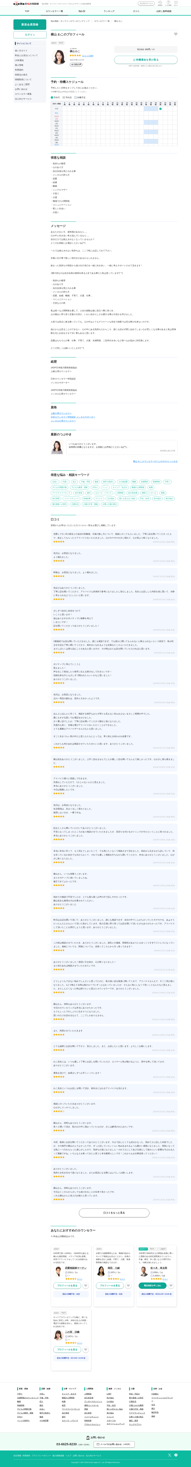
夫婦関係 (144, 482)
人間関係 (119, 493)
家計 (153, 1408)
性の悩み (157, 498)
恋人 (74, 482)
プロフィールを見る (67, 1285)
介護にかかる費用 (136, 1405)
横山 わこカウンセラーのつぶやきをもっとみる (155, 461)
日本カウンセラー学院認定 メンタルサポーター (73, 417)
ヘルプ (68, 1455)
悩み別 (82, 11)
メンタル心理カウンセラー (63, 421)
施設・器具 (133, 1421)
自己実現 (78, 493)
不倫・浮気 (85, 482)
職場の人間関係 (138, 487)
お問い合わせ (21, 89)
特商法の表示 (21, 75)
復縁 (96, 482)
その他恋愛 (123, 482)
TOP (27, 11)
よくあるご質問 (22, 84)
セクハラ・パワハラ (103, 493)
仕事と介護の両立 (110, 504)
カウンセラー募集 (23, 94)
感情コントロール (149, 493)
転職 (151, 487)
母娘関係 (156, 482)
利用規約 (19, 70)
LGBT (109, 1394)
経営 (64, 1405)
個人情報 (19, 65)
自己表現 (56, 498)
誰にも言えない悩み (127, 498)
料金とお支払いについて (26, 55)
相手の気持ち (108, 482)
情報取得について (23, 79)
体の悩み (169, 498)
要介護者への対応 (59, 504)
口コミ (136, 11)
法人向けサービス (146, 3)
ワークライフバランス (61, 493)
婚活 (41, 1405)
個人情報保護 (58, 1455)
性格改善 (87, 498)
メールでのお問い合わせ (114, 1444)
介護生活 (75, 504)
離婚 (134, 482)
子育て (167, 482)
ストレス (99, 498)
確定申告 (155, 1412)
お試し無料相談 (164, 11)
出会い (55, 482)
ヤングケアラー (135, 1424)
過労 (89, 493)
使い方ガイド (21, 50)
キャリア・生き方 (120, 487)
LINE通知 (19, 60)
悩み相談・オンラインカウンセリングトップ (70, 21)
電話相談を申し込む (152, 1285)
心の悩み (110, 498)
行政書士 (155, 1394)
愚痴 (163, 493)
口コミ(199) (87, 56)
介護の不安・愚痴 (90, 504)
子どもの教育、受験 (79, 487)
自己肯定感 (132, 493)
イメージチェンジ (71, 498)
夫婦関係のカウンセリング (28, 1398)
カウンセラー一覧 (54, 13)
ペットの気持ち (23, 1421)
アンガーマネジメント (93, 1401)
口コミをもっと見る (114, 1212)
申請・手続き (134, 1394)
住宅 (153, 1405)
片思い (65, 482)
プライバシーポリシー (41, 1455)
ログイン (30, 34)
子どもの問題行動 (59, 487)
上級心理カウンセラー (61, 413)
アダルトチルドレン (92, 1424)
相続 (153, 1416)
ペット (105, 487)
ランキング (109, 11)
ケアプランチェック (137, 1413)
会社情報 (17, 1455)
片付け (95, 487)
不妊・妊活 (144, 498)
